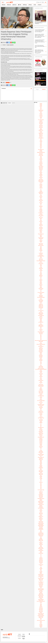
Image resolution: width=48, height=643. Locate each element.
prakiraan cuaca (41, 617)
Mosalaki (41, 476)
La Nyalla (41, 450)
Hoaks (41, 147)
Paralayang (40, 493)
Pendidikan (40, 174)
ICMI (40, 266)
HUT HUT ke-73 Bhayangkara (41, 400)
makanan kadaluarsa (41, 599)
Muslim (41, 477)
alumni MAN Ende (41, 575)
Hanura (41, 403)
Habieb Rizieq (41, 225)
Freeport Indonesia (40, 180)
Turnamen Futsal (41, 564)
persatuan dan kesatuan (41, 615)
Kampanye (41, 172)
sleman (41, 621)
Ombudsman (41, 482)
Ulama (41, 569)
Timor (41, 142)
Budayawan (40, 359)
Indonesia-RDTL (41, 411)
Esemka (41, 379)
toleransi (41, 321)
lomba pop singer (41, 597)
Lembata (41, 105)
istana (41, 587)
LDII (40, 448)
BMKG (41, 218)
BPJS (41, 336)
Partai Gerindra (41, 496)
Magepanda (40, 458)
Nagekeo (41, 129)
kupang (41, 143)
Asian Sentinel (41, 332)
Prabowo (41, 197)
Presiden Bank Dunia (41, 523)
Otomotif (41, 289)
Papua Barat (40, 492)
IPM (40, 409)
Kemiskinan (40, 165)
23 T (40, 323)
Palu (40, 194)
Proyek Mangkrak (41, 524)
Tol (40, 242)
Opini (35, 4)
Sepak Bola (40, 240)
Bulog (41, 222)
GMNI (41, 201)
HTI (40, 118)
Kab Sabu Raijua (41, 431)
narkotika (41, 602)
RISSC (41, 531)
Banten (41, 345)
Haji (40, 226)
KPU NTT (41, 428)
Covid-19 (41, 124)
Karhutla (41, 436)
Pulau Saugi (40, 527)
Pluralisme (41, 519)
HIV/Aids (41, 397)
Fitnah (41, 388)
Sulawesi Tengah (41, 155)
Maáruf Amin (41, 193)
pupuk (41, 618)
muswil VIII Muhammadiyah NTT (41, 601)
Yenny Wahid (41, 214)
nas (40, 603)
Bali (40, 342)
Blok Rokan (40, 356)
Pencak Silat (40, 503)
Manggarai (41, 191)
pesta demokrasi (41, 616)
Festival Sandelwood (41, 385)
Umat (41, 570)
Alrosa (41, 171)
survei (41, 246)
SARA (41, 176)
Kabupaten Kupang (40, 181)
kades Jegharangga (41, 589)
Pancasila (41, 120)
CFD (40, 361)
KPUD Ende (40, 429)
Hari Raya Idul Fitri (41, 263)
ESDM (41, 156)
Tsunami (41, 170)
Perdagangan (41, 296)
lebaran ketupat (41, 596)
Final (40, 387)
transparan (40, 624)
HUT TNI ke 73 (41, 402)
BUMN (41, 220)
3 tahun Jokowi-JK (41, 215)
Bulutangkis (40, 250)
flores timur (40, 317)
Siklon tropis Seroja (40, 548)
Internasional (41, 125)
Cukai (41, 363)
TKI (40, 555)
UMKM (41, 567)
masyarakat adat (41, 600)
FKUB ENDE (40, 382)
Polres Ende (40, 169)
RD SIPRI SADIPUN (41, 529)
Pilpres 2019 (40, 134)
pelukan (41, 612)
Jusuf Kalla (40, 270)
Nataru (41, 286)
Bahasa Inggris (41, 341)
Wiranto (41, 213)
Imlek (41, 410)
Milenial (41, 285)
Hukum (41, 264)
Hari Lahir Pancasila (40, 405)
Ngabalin (41, 287)
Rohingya (41, 150)
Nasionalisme (41, 127)
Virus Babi (41, 571)
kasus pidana (41, 591)
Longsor (41, 453)
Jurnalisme (40, 420)
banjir (41, 577)
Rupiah (41, 145)
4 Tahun (41, 324)
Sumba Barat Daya (40, 110)
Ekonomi (14, 4)
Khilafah (41, 444)
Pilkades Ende (41, 518)
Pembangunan (41, 295)
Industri (41, 269)
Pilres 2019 (40, 196)
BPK (40, 337)
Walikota (41, 572)
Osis (40, 483)
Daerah (40, 4)
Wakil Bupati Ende (41, 313)
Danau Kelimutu (41, 366)
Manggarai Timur (41, 192)
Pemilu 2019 (41, 126)
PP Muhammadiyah (40, 237)
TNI (40, 309)
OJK (40, 480)
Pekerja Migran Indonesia (41, 498)
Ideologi (41, 132)
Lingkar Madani (41, 451)
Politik (19, 4)
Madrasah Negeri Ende (41, 457)
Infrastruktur (7, 29)
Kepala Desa (41, 275)
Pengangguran (41, 238)
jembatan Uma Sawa (41, 588)
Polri (40, 239)
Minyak (41, 472)
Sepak (41, 545)
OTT (40, 481)
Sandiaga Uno (41, 542)
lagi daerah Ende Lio (41, 595)
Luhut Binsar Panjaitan (41, 454)
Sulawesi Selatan (41, 553)
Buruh (41, 223)
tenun (41, 623)
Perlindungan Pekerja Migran (41, 297)
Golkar (41, 261)
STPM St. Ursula (41, 540)
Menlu (41, 468)
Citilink (41, 362)
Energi (41, 157)
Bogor (41, 358)
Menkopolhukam (41, 467)
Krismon (41, 447)
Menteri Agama (41, 470)
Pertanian (41, 131)
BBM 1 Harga (41, 217)
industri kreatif (41, 244)
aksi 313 (41, 146)
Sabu (41, 541)
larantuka (41, 318)
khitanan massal (41, 594)
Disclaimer (19, 638)
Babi (40, 339)
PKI (40, 290)
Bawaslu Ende (41, 348)
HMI (40, 398)
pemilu (41, 319)
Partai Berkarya (41, 495)
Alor (40, 216)
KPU (40, 426)
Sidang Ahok (41, 177)
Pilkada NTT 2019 (41, 516)
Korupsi (41, 190)
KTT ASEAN (40, 430)
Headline (41, 104)
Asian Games (41, 179)
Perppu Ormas (41, 168)
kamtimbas (40, 590)
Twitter (41, 565)
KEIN (40, 271)
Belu (40, 198)
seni (40, 619)
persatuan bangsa (41, 614)
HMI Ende (41, 399)
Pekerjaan (41, 499)
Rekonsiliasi (40, 154)
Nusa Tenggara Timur (41, 149)
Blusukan (41, 357)
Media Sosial (41, 167)
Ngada (41, 173)
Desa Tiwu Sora (41, 367)
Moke (41, 475)
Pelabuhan (41, 500)
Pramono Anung (41, 522)
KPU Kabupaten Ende (41, 427)
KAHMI (41, 421)
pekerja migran (41, 611)
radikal (41, 320)
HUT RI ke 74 (41, 202)
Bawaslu (41, 347)
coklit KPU (41, 316)
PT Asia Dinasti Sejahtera (41, 292)
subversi (41, 622)
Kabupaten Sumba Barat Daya (41, 152)
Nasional (9, 4)
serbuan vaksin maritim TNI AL (41, 620)
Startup (41, 551)
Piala (41, 298)
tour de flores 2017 (40, 322)
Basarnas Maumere (40, 346)
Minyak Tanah (41, 474)
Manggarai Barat (41, 133)
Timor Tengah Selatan (41, 119)
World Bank (40, 314)
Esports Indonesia (41, 380)
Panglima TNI (41, 491)
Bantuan (41, 249)
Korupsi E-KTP (41, 446)
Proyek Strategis (41, 526)
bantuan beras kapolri (41, 578)
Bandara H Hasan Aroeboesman (41, 344)
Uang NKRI (41, 568)
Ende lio (41, 378)
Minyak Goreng (41, 473)
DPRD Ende (40, 224)
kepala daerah (41, 593)
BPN (40, 338)
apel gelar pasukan (40, 576)
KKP (40, 424)
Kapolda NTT (41, 434)
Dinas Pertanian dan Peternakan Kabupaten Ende (40, 369)
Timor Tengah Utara (40, 310)
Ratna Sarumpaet (41, 300)
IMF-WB (41, 408)
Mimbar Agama (41, 471)
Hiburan (30, 4)
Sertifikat (41, 241)
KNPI (40, 425)
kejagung (41, 592)
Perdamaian (40, 506)
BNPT (41, 335)
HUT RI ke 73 (41, 262)
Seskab (41, 546)
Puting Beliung (41, 528)
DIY (40, 364)
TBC (40, 554)
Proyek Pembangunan (41, 525)
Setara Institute (41, 547)
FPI (40, 383)
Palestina (41, 293)
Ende (41, 107)
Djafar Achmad (41, 200)
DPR (40, 251)
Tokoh (41, 311)
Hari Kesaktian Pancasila (41, 404)
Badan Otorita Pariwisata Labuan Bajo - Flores (41, 340)
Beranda (3, 4)
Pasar (41, 294)
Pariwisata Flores (41, 494)
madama (41, 598)
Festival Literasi (41, 384)
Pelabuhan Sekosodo (41, 501)
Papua (41, 128)
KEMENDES (40, 422)
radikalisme (40, 121)
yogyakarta (40, 626)
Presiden (41, 299)
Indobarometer (41, 268)
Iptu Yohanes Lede (40, 412)
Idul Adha (41, 267)
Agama (41, 248)
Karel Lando (40, 435)
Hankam (41, 203)
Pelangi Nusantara (40, 502)
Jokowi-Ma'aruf (41, 228)
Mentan (41, 469)
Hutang (41, 265)
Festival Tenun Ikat (40, 386)
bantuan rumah (41, 579)
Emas (41, 377)
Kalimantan (40, 432)
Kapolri (41, 274)
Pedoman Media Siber (23, 636)
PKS (40, 291)
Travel (41, 178)
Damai (41, 365)
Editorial (41, 374)
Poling (41, 520)
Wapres (41, 573)
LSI (40, 449)
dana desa (41, 151)
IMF (40, 189)
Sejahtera (41, 543)
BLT (40, 334)
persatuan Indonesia (41, 245)
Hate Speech (41, 227)
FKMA (41, 381)
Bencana (41, 199)
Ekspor (41, 375)
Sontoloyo (41, 549)
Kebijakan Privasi (23, 638)
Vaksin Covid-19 (41, 243)
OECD (41, 479)
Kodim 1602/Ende (41, 166)
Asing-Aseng (41, 333)
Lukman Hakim (41, 455)
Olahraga (25, 4)
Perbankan (41, 505)
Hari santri (41, 406)
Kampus (41, 273)
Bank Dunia (40, 221)
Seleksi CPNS (41, 544)
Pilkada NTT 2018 (41, 130)
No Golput (41, 478)
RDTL (41, 530)
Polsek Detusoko (41, 521)
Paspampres (41, 497)
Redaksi (23, 634)
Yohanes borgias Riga (41, 315)
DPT (40, 252)
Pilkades (41, 517)
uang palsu (40, 625)
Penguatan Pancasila (41, 504)
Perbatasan (40, 175)
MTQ (40, 456)
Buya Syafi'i (40, 360)
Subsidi (41, 552)
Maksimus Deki (41, 459)
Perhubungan (41, 507)
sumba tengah (41, 122)
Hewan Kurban (41, 407)
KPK (40, 204)
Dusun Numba (41, 373)
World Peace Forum (40, 574)
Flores (41, 108)
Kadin (41, 272)
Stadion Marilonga (41, 550)
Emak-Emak (40, 376)
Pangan (41, 195)
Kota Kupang (41, 123)
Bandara (41, 343)
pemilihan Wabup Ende (41, 613)
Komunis (41, 445)
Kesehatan (40, 276)
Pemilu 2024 (41, 153)
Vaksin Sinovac (41, 312)
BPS (40, 219)
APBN (41, 247)
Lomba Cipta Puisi (41, 452)
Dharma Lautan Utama (41, 368)
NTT (40, 148)
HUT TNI (41, 401)
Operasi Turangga (41, 288)
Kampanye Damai (41, 433)
